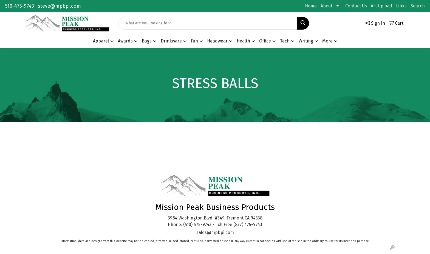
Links (401, 5)
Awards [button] (125, 41)
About (326, 5)
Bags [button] (147, 41)
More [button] (327, 41)
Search (418, 5)
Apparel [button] (101, 41)
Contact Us (356, 5)
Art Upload (381, 5)
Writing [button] (306, 41)
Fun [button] (194, 41)
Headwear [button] (217, 41)
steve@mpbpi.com (59, 6)
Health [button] (243, 41)
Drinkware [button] (171, 41)
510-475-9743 (19, 6)
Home (311, 5)
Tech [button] (285, 41)
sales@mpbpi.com (215, 232)
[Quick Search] (208, 23)
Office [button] (265, 41)
